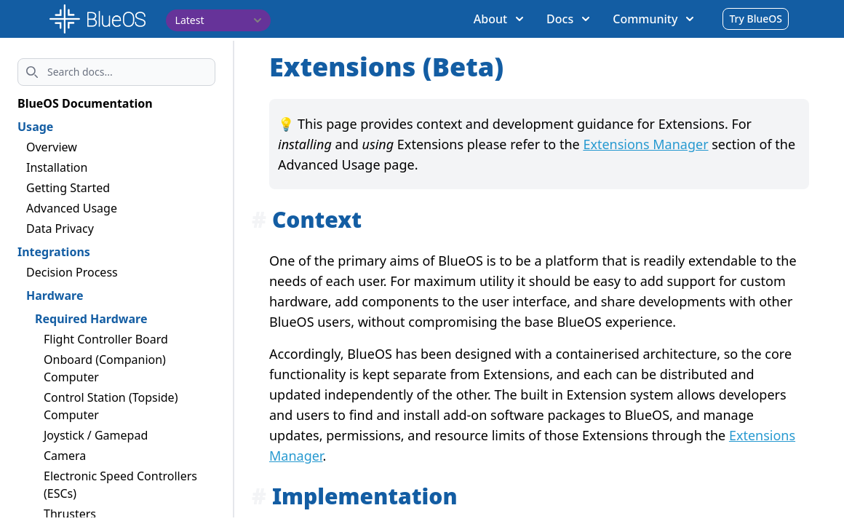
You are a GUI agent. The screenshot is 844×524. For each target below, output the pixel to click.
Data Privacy (60, 229)
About (498, 19)
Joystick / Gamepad (96, 435)
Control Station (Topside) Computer (111, 406)
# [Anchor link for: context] (259, 219)
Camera (65, 456)
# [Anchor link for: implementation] (259, 496)
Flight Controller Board (106, 339)
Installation (56, 167)
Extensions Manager (645, 144)
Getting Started (68, 188)
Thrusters (70, 514)
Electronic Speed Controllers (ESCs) (120, 484)
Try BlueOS (755, 18)
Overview (51, 147)
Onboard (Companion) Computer (105, 368)
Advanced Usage (71, 208)
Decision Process (72, 272)
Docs (567, 19)
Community (653, 19)
